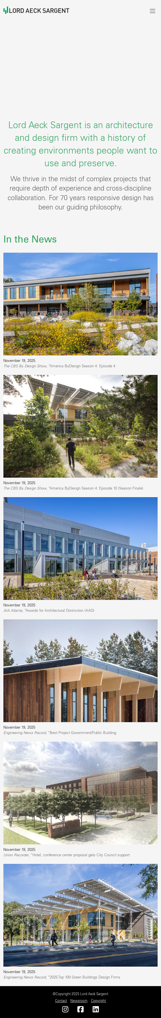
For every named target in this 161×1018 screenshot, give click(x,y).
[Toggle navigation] (152, 11)
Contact (61, 1000)
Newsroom (79, 1000)
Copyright (98, 1000)
